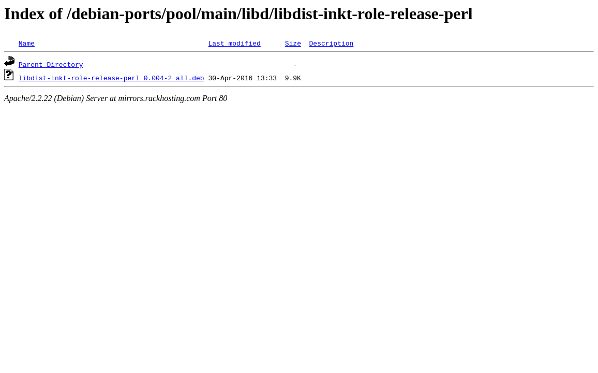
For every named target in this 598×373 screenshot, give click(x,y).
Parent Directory (51, 64)
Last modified (234, 43)
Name (27, 43)
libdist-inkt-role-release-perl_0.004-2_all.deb (111, 77)
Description (331, 43)
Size (293, 43)
